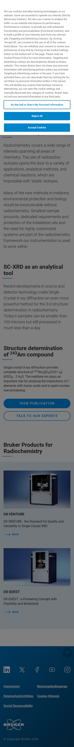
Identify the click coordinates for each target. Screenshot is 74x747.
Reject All (37, 116)
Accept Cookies (37, 127)
